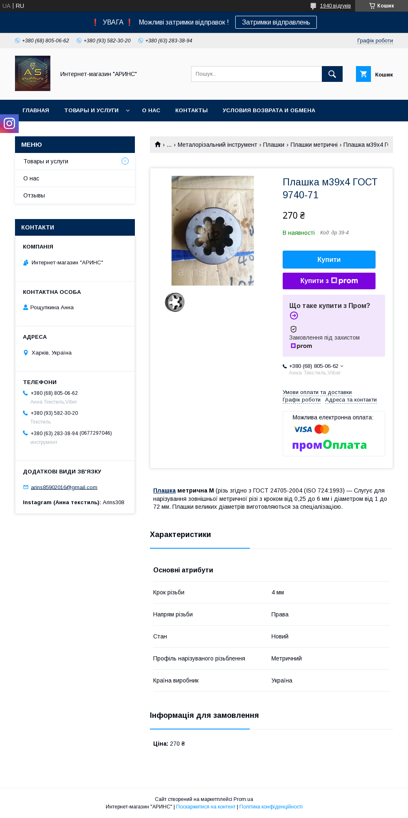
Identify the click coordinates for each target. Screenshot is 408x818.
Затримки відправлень (276, 22)
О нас (151, 110)
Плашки (273, 144)
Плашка (164, 490)
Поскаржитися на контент (206, 807)
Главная (35, 110)
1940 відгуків (335, 6)
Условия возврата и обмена (269, 110)
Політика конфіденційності (271, 807)
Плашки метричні (314, 144)
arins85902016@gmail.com (64, 487)
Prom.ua (243, 799)
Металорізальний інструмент (217, 144)
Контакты (191, 110)
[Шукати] (332, 74)
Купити (329, 259)
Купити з (329, 281)
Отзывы (34, 195)
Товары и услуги (91, 110)
